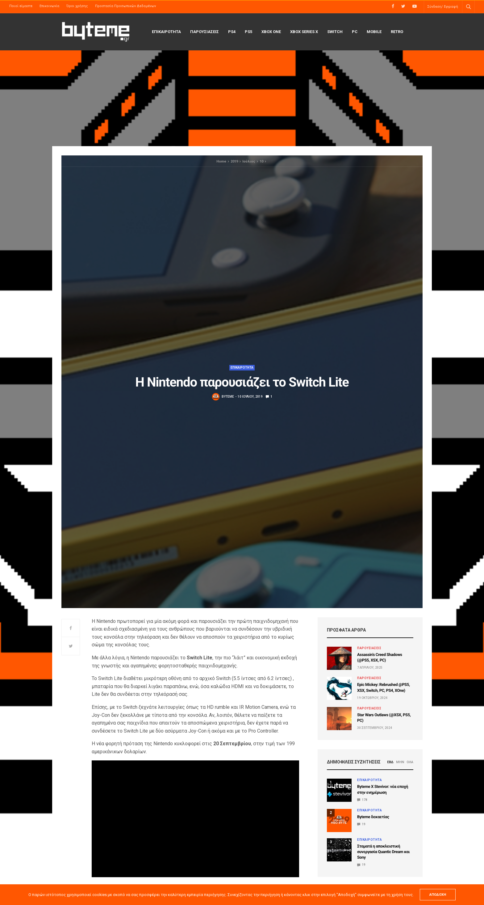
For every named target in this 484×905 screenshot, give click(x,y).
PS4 (232, 31)
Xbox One (271, 31)
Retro (397, 31)
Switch (335, 31)
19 (361, 824)
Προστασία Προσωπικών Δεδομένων (125, 6)
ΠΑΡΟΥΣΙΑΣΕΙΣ (204, 31)
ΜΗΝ (400, 762)
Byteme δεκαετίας (373, 817)
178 (362, 799)
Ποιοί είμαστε (20, 6)
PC (354, 31)
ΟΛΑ (410, 762)
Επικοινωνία (49, 6)
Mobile (374, 31)
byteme (228, 396)
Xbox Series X (304, 31)
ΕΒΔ (390, 762)
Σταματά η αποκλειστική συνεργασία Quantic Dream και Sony (383, 852)
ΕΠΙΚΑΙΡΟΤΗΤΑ (166, 31)
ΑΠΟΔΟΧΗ (437, 895)
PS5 (248, 31)
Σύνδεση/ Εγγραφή (442, 7)
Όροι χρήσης (77, 6)
